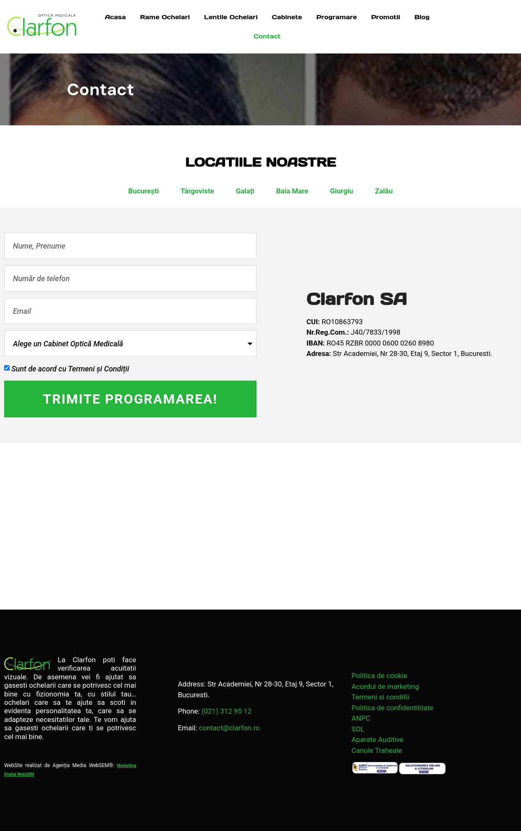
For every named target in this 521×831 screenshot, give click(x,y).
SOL (357, 729)
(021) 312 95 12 (226, 711)
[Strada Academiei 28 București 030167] (260, 526)
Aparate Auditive (377, 739)
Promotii (385, 17)
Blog (422, 17)
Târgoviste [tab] (197, 191)
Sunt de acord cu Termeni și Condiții (70, 368)
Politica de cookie (379, 675)
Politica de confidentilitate (392, 708)
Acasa (115, 17)
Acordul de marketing (385, 686)
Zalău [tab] (384, 191)
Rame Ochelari (165, 17)
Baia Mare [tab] (292, 191)
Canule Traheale (376, 750)
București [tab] (143, 191)
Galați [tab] (245, 191)
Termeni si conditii (380, 697)
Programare (336, 17)
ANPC (360, 718)
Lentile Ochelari (230, 17)
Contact (267, 36)
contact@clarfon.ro (229, 728)
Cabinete (287, 17)
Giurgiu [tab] (341, 191)
